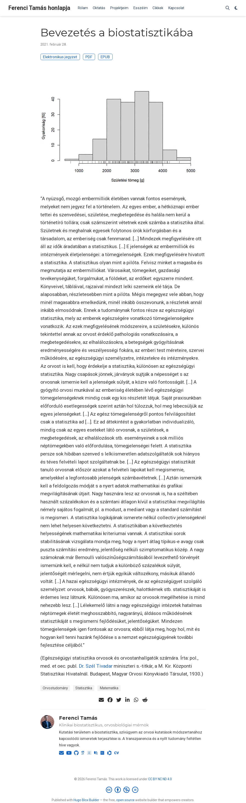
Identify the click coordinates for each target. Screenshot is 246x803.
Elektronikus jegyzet (60, 57)
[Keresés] (228, 8)
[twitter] (118, 699)
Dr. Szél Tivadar (96, 666)
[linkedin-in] (127, 699)
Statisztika (83, 688)
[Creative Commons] (123, 790)
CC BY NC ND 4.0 (160, 779)
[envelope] (101, 699)
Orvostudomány (55, 688)
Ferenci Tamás (78, 718)
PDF (88, 57)
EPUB (105, 57)
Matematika (109, 688)
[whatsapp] (136, 699)
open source (125, 800)
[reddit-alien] (144, 699)
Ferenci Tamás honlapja (39, 8)
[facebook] (110, 699)
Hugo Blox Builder (86, 800)
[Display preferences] (236, 8)
